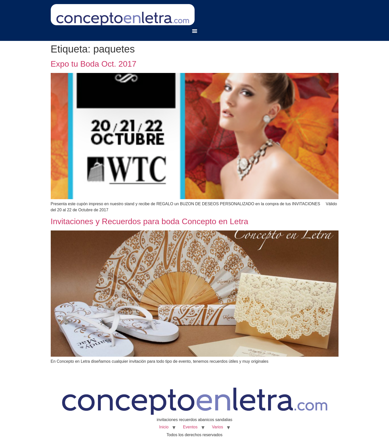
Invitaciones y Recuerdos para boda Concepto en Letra (149, 221)
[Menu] (194, 31)
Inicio (163, 427)
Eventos (190, 427)
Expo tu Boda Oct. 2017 (94, 63)
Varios (217, 427)
